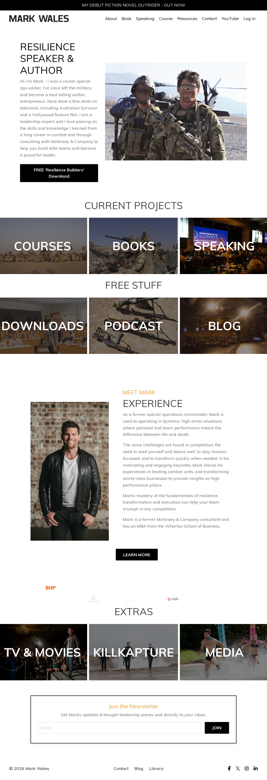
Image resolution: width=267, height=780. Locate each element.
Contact (209, 18)
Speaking (145, 18)
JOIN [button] (217, 727)
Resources (187, 18)
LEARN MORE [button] (137, 554)
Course (166, 18)
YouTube (230, 18)
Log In (249, 18)
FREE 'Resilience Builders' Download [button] (59, 173)
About (111, 18)
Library (156, 768)
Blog (138, 768)
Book (126, 18)
